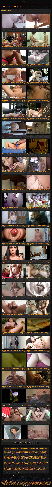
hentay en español (8, 467)
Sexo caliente (7, 482)
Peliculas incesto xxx (12, 480)
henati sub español (20, 452)
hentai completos (41, 453)
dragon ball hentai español (9, 452)
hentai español (24, 456)
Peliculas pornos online (46, 482)
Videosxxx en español (5, 483)
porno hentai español (16, 472)
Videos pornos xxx (39, 483)
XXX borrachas (40, 478)
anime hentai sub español (29, 451)
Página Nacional (7, 6)
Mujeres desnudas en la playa (21, 483)
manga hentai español (16, 468)
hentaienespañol (7, 465)
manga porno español (29, 469)
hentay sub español (23, 467)
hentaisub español (41, 465)
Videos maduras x (42, 480)
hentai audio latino (25, 453)
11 (31, 442)
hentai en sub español (15, 456)
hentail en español (15, 465)
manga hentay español (9, 469)
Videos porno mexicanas (30, 481)
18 (35, 442)
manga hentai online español (28, 468)
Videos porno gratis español (22, 480)
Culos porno (7, 481)
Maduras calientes (23, 479)
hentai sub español (34, 461)
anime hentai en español (9, 451)
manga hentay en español (39, 468)
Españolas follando (5, 480)
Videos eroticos (22, 481)
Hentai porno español (26, 1)
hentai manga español (12, 458)
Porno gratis (39, 484)
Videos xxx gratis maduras (36, 479)
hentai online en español (34, 458)
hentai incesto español (18, 457)
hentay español (15, 467)
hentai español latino (31, 456)
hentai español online (8, 457)
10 (29, 442)
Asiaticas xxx (29, 484)
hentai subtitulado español (35, 463)
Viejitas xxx (46, 478)
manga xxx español (39, 469)
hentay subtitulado (32, 467)
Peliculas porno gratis (15, 478)
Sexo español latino (22, 484)
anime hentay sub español (41, 451)
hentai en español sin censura (37, 455)
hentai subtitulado (13, 463)
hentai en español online (26, 455)
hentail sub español (24, 465)
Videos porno (39, 482)
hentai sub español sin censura (13, 462)
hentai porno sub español (23, 459)
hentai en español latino (15, 455)
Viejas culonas (34, 482)
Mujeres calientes (13, 482)
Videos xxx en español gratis (40, 481)
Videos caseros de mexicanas (33, 480)
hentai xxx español (21, 464)
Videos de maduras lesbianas (32, 478)
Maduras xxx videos (20, 482)
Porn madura (46, 483)
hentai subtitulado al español (23, 463)
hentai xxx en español (11, 464)
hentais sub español (32, 465)
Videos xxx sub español (14, 481)
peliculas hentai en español (27, 470)
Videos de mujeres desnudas (14, 479)
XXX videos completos (46, 479)
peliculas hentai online (38, 470)
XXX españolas (12, 483)
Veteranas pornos (23, 478)
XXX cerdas (34, 484)
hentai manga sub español (23, 458)
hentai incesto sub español (29, 457)
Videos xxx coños (8, 478)
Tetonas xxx (29, 479)
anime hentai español (19, 451)
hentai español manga (41, 456)
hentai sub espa (26, 461)
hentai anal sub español (29, 452)
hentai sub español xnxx (26, 462)
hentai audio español (16, 453)
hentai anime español (39, 452)
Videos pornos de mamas (31, 483)
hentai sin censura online (35, 459)
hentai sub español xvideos (37, 462)
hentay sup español (40, 467)
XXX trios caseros (28, 482)
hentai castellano (33, 453)
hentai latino (37, 457)
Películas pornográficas (46, 484)
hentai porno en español (13, 459)
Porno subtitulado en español (13, 484)
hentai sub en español (17, 461)
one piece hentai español (16, 470)
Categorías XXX (17, 6)
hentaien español (38, 464)
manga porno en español (19, 469)
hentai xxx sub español (30, 464)
